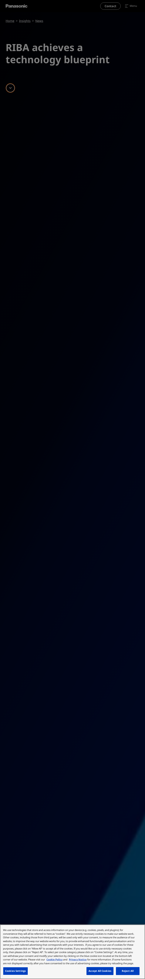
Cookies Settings (15, 971)
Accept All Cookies (100, 971)
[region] (72, 952)
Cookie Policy (54, 959)
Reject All (128, 971)
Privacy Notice (78, 959)
